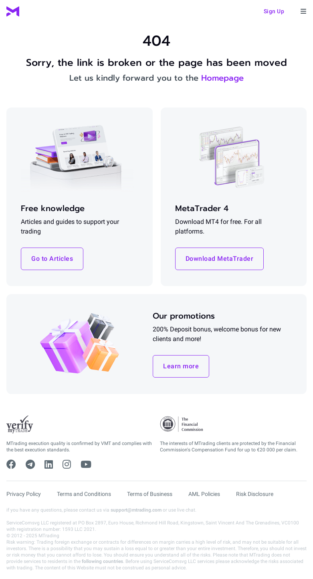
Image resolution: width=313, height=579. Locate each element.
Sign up (274, 11)
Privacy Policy (23, 494)
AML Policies (204, 494)
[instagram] (67, 464)
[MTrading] (12, 11)
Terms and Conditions (84, 494)
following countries (102, 561)
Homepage (222, 78)
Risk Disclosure (254, 494)
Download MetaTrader (220, 258)
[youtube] (86, 464)
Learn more (181, 366)
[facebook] (11, 464)
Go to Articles (52, 258)
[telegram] (30, 464)
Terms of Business (149, 494)
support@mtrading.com (136, 510)
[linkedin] (48, 464)
